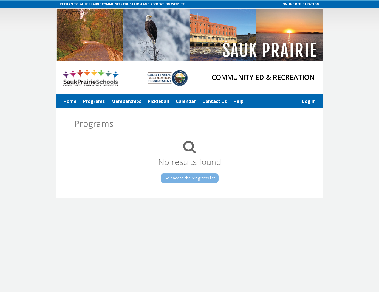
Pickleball (158, 101)
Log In (309, 101)
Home (70, 101)
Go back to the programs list (189, 178)
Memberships (126, 101)
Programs (94, 101)
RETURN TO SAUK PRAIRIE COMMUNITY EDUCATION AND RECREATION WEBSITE (122, 4)
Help (238, 101)
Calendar (186, 101)
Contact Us (214, 101)
